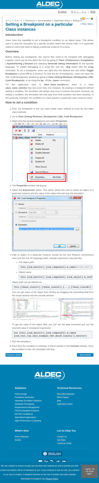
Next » (91, 24)
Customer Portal (64, 443)
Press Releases (22, 437)
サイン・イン (79, 11)
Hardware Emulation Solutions (28, 401)
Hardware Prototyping (24, 404)
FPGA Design (21, 394)
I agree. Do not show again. (90, 471)
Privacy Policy (52, 479)
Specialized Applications (25, 417)
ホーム (8, 20)
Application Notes (64, 404)
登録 (93, 11)
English (62, 11)
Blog (59, 401)
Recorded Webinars (66, 394)
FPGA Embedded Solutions (27, 411)
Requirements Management (27, 407)
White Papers (63, 397)
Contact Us (62, 437)
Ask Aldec (61, 440)
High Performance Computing (28, 421)
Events (18, 440)
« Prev (83, 24)
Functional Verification (24, 397)
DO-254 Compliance (24, 414)
